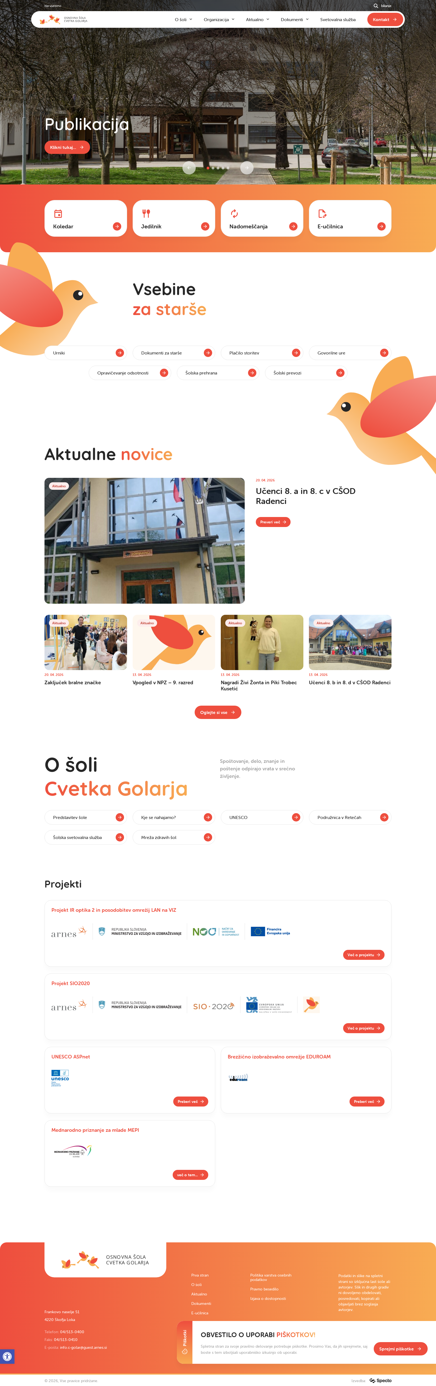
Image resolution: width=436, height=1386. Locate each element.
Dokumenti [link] (201, 1303)
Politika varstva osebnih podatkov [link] (270, 1277)
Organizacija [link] (216, 19)
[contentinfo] (218, 231)
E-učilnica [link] (199, 1312)
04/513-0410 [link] (66, 1339)
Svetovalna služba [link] (338, 19)
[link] (67, 147)
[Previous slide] (189, 167)
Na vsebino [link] (52, 6)
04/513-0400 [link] (72, 1331)
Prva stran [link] (200, 1275)
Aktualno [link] (199, 1294)
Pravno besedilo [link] (264, 1289)
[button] (208, 168)
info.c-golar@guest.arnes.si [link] (83, 1347)
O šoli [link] (196, 1284)
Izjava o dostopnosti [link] (268, 1298)
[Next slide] (247, 167)
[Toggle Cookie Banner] (184, 1342)
